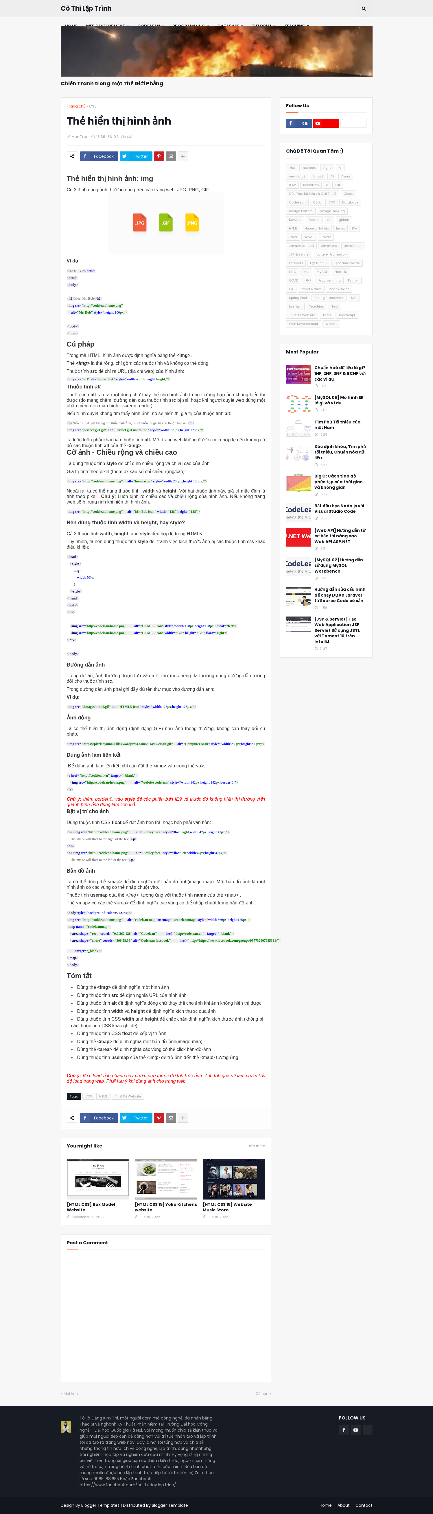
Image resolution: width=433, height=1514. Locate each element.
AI (340, 167)
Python (353, 280)
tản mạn (295, 306)
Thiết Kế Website (128, 1096)
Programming (329, 280)
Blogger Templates (100, 1505)
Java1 (309, 237)
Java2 (326, 237)
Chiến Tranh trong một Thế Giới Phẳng (112, 83)
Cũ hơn (261, 1393)
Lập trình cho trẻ (347, 263)
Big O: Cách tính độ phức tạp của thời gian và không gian (338, 481)
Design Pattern (301, 211)
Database (350, 202)
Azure (345, 176)
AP (332, 176)
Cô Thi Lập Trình (86, 8)
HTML (103, 1096)
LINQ (292, 271)
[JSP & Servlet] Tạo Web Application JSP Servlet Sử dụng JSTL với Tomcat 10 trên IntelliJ (337, 631)
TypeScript (346, 315)
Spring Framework (329, 297)
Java (293, 237)
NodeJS (341, 271)
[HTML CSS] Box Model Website (91, 1207)
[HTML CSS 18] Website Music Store (227, 1207)
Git (329, 219)
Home (326, 1505)
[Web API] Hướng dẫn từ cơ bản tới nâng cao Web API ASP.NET (339, 536)
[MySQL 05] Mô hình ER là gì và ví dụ (339, 400)
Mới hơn (71, 1393)
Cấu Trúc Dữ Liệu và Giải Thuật (312, 193)
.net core (309, 167)
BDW (292, 185)
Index (340, 228)
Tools (327, 315)
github (344, 219)
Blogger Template (170, 1505)
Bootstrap (311, 185)
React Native (311, 289)
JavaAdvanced (301, 245)
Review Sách (339, 289)
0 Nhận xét (123, 136)
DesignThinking (332, 211)
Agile (327, 167)
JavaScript (353, 245)
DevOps (295, 219)
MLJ (306, 271)
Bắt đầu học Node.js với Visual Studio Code (339, 508)
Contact (364, 1505)
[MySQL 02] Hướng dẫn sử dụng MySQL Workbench (338, 565)
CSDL (317, 202)
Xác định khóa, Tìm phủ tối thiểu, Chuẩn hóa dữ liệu (340, 452)
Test (334, 306)
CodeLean (297, 202)
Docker (314, 219)
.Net (292, 167)
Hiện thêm (256, 1146)
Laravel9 (296, 263)
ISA (354, 228)
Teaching (316, 306)
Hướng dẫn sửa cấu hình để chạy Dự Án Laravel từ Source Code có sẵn (340, 595)
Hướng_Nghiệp (317, 228)
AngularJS (297, 176)
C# (337, 185)
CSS (93, 106)
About (344, 1505)
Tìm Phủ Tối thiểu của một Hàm (337, 425)
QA (291, 289)
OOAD (293, 280)
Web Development (303, 323)
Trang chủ (76, 106)
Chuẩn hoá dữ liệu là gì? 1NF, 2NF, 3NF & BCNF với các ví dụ (340, 373)
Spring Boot (298, 297)
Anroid (318, 176)
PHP (308, 280)
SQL (354, 297)
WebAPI (331, 323)
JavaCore (329, 245)
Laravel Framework (332, 254)
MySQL (322, 271)
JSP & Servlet (299, 254)
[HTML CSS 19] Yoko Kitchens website (166, 1207)
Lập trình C (318, 263)
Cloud (348, 193)
